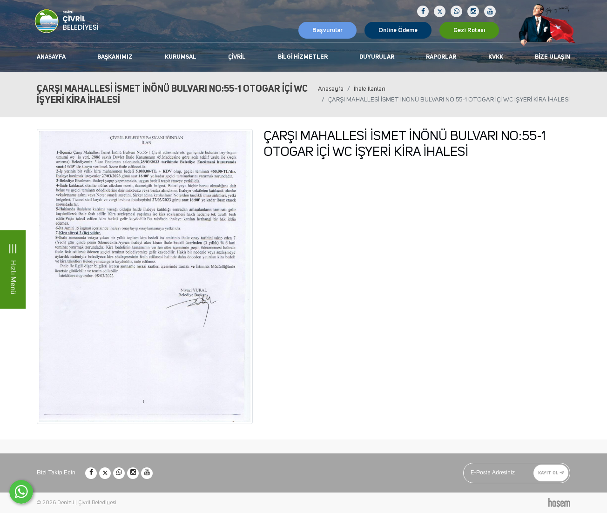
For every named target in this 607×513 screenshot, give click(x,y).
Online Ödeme (398, 30)
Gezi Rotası (469, 30)
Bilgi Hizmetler (303, 57)
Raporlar (441, 57)
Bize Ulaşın (552, 57)
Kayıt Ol (551, 472)
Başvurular (327, 30)
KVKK (495, 57)
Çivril (237, 57)
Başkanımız (115, 57)
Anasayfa (51, 57)
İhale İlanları (369, 89)
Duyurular (376, 57)
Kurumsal (180, 57)
